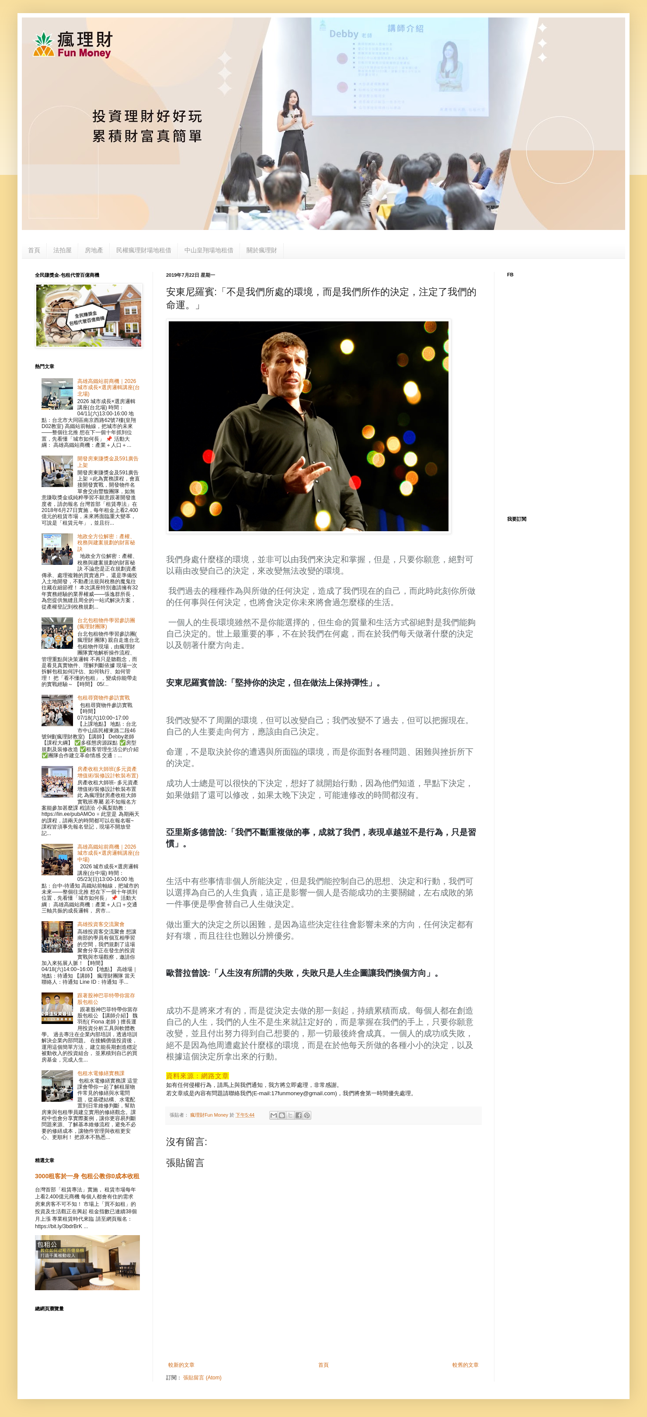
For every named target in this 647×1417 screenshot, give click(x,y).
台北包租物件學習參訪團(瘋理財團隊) (106, 623)
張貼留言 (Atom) (202, 1378)
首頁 (34, 250)
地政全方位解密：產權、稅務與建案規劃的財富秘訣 (106, 542)
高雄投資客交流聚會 (101, 924)
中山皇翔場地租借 (208, 250)
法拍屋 (62, 250)
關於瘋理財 (262, 250)
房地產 (94, 250)
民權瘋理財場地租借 (143, 250)
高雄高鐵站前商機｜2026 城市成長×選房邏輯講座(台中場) (108, 853)
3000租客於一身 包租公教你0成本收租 (87, 1176)
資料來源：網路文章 (197, 1075)
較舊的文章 (465, 1365)
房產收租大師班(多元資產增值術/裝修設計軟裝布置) (107, 772)
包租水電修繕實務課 (101, 1073)
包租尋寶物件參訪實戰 (103, 698)
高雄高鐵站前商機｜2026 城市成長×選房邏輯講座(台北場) (108, 387)
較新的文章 (181, 1365)
